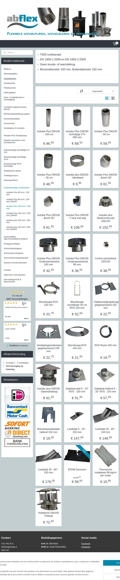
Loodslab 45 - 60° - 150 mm (48, 471)
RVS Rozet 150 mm (106, 345)
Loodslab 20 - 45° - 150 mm (105, 430)
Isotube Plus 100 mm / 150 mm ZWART (18, 214)
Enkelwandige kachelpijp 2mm (15, 158)
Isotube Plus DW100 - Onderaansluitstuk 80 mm (77, 261)
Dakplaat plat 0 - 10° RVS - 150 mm (77, 390)
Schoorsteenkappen (13, 248)
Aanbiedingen (10, 78)
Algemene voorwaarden (14, 275)
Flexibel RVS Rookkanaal (15, 135)
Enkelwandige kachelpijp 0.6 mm (16, 151)
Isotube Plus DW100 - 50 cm (105, 133)
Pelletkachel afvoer (12, 171)
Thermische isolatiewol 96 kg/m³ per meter (106, 472)
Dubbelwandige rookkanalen (16, 187)
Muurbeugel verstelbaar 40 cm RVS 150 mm (77, 305)
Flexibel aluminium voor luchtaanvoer (14, 141)
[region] (39, 565)
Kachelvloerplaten (12, 119)
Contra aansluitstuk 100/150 (105, 260)
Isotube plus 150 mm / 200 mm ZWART (18, 228)
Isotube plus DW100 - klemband (77, 176)
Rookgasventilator (12, 244)
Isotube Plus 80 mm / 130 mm (17, 193)
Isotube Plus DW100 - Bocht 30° (105, 176)
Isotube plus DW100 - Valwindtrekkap (48, 390)
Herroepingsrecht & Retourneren (12, 280)
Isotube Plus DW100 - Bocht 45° (48, 217)
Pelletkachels (10, 88)
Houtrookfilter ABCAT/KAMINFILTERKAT (16, 238)
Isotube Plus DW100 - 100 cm (48, 133)
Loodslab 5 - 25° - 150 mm (77, 430)
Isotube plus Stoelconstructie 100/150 (106, 218)
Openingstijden (10, 73)
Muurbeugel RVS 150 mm (48, 303)
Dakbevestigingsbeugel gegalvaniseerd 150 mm (105, 305)
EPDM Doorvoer (77, 469)
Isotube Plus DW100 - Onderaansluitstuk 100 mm (48, 261)
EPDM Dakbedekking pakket (17, 114)
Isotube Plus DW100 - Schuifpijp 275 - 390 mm (77, 134)
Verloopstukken (11, 180)
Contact (7, 270)
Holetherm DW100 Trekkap (48, 514)
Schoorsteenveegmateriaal (16, 258)
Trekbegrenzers (11, 175)
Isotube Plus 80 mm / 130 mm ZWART (17, 200)
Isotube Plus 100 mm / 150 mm (18, 207)
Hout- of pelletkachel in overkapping (14, 98)
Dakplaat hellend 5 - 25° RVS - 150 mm (106, 390)
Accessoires (9, 123)
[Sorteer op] (96, 91)
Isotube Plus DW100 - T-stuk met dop (77, 217)
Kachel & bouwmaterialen (15, 262)
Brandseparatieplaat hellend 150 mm (48, 430)
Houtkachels (9, 83)
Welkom (7, 69)
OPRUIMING (9, 93)
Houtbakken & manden (14, 128)
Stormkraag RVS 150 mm (77, 347)
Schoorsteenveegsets (13, 253)
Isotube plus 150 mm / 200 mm (18, 221)
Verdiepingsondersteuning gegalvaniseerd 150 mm (48, 348)
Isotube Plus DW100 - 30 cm (48, 176)
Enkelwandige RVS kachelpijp (12, 165)
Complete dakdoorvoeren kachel (15, 108)
